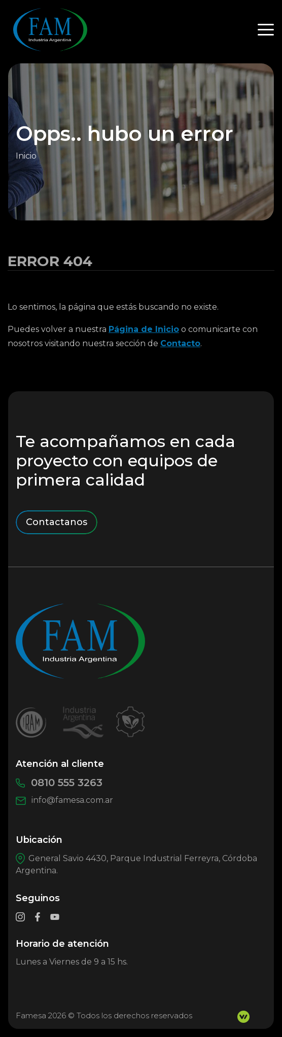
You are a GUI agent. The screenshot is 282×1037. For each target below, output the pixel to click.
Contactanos (56, 522)
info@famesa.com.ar (64, 800)
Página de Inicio (144, 329)
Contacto (180, 343)
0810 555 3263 (59, 782)
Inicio (26, 156)
